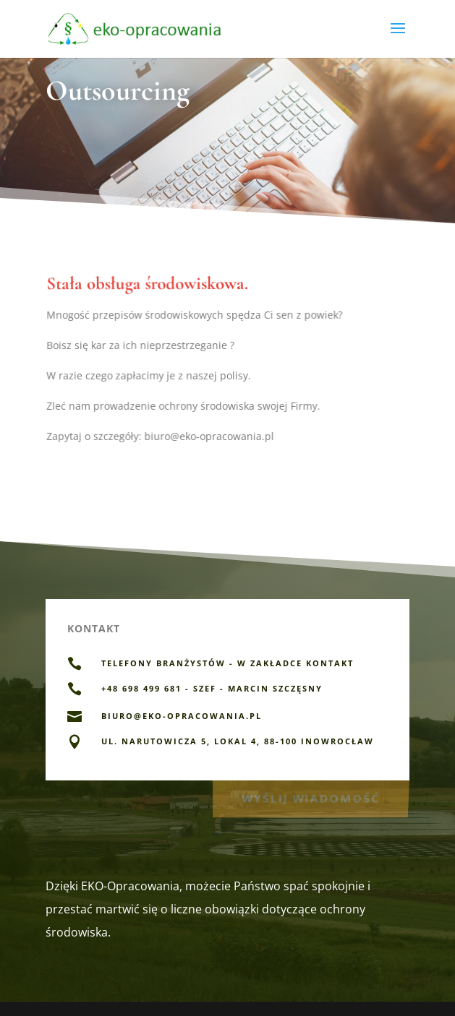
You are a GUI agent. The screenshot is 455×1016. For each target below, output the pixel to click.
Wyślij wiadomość (311, 797)
